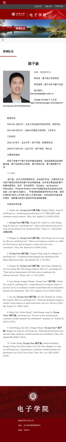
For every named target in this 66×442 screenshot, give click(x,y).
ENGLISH (59, 6)
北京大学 (38, 6)
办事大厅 (48, 6)
